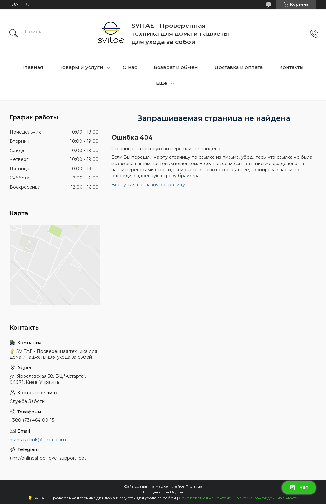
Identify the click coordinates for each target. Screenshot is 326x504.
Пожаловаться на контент (204, 497)
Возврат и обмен (176, 67)
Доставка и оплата (239, 67)
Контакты (291, 67)
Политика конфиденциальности (265, 497)
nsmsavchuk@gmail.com (38, 439)
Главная (32, 67)
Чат (299, 487)
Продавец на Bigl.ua (163, 492)
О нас (130, 67)
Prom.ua (194, 486)
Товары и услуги (81, 67)
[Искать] (13, 34)
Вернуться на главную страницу (148, 184)
